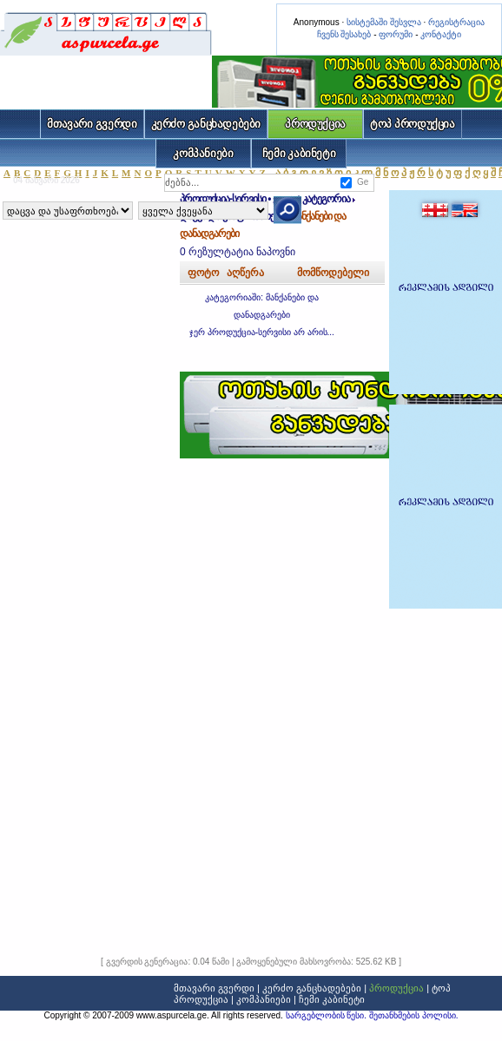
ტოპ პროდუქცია (412, 123)
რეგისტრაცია (456, 22)
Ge (362, 182)
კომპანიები (203, 153)
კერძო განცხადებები (206, 123)
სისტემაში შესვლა (384, 22)
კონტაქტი (440, 34)
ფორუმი (396, 34)
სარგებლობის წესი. (327, 1015)
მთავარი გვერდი (91, 123)
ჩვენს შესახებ (344, 34)
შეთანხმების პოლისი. (414, 1015)
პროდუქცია (315, 123)
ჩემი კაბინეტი (299, 153)
